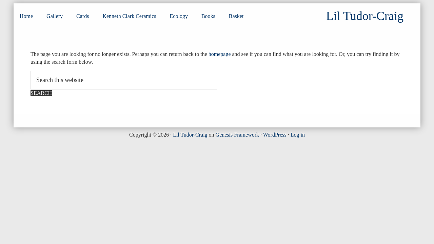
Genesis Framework (237, 135)
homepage (220, 54)
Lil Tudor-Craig (190, 135)
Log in (298, 135)
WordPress (275, 135)
